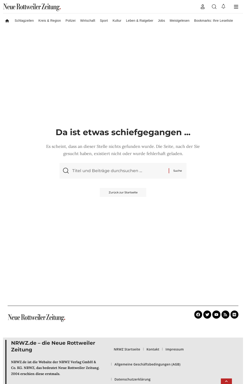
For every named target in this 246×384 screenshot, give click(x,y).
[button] (202, 6)
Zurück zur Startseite (123, 192)
